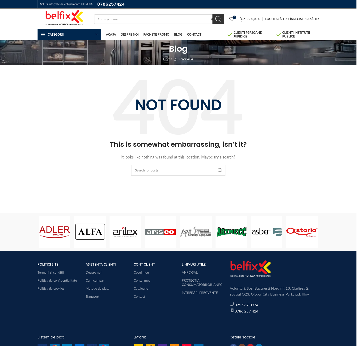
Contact (139, 296)
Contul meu (142, 280)
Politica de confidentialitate (57, 280)
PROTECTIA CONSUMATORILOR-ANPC (202, 282)
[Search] (218, 19)
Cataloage (141, 288)
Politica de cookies (51, 288)
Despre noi (94, 272)
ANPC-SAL (190, 272)
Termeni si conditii (51, 272)
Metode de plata (98, 288)
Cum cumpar (95, 280)
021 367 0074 (246, 305)
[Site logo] (63, 18)
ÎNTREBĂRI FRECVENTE (200, 293)
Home (167, 59)
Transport (92, 296)
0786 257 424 (246, 311)
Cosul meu (141, 272)
